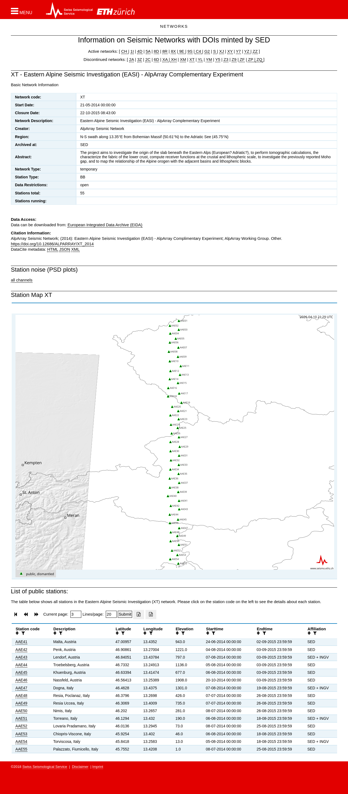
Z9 (234, 59)
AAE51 (21, 718)
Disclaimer (80, 767)
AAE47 (21, 688)
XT (192, 59)
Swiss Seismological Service (44, 767)
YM (209, 59)
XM (183, 59)
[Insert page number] (75, 614)
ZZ (255, 51)
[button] (21, 11)
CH (124, 51)
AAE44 (21, 665)
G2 (207, 51)
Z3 (225, 59)
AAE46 (21, 680)
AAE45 (21, 672)
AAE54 (21, 741)
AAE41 (21, 642)
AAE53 (21, 734)
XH (173, 59)
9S (190, 51)
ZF (242, 59)
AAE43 (21, 657)
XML (75, 249)
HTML (52, 249)
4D (139, 51)
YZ (247, 51)
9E (181, 51)
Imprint (97, 767)
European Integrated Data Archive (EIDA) (104, 224)
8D (156, 51)
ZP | (251, 59)
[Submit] (125, 614)
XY (230, 51)
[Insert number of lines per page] (111, 614)
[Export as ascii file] (150, 614)
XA (165, 59)
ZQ (258, 59)
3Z (139, 59)
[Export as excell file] (138, 614)
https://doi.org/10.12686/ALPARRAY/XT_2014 (52, 243)
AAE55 (21, 749)
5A (148, 51)
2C (147, 59)
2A (131, 59)
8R (164, 51)
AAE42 (21, 649)
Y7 (238, 51)
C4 (198, 51)
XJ (221, 51)
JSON (64, 249)
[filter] (22, 633)
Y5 (217, 59)
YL (200, 59)
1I (132, 51)
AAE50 (21, 711)
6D (156, 59)
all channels (21, 280)
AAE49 (21, 703)
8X (173, 51)
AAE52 (21, 726)
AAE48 (21, 695)
